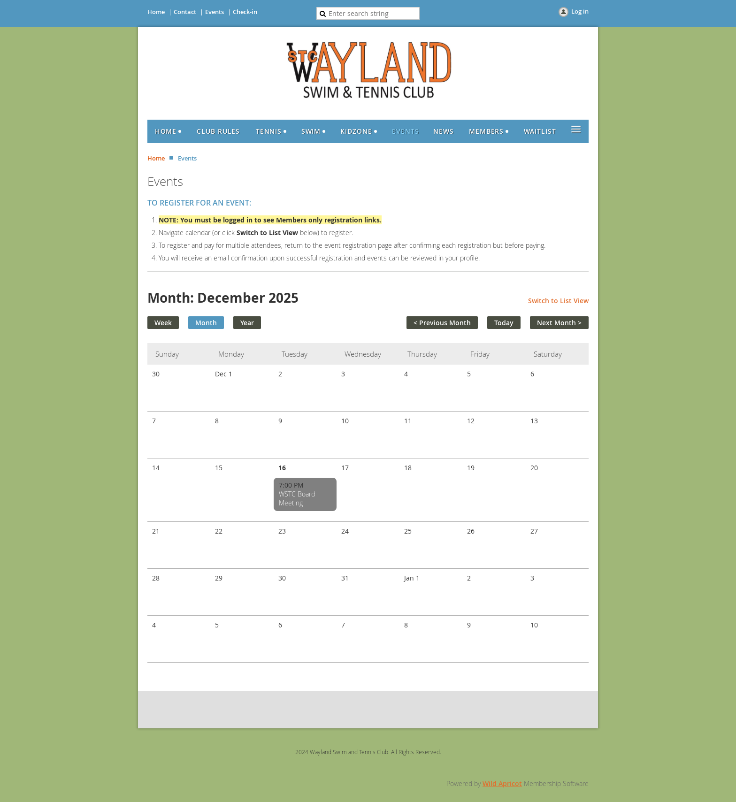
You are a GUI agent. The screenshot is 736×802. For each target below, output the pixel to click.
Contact (185, 12)
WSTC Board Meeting (297, 498)
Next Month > (559, 322)
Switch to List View (558, 300)
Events (214, 12)
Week (163, 322)
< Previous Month (442, 322)
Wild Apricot (502, 783)
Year (247, 322)
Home (156, 12)
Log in (580, 11)
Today (504, 322)
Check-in (245, 12)
